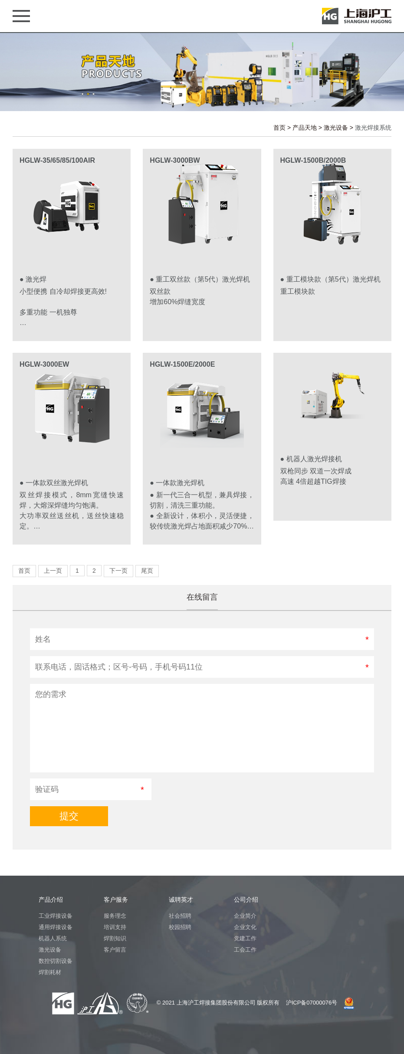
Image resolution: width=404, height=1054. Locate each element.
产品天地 (304, 127)
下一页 (118, 570)
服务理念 (115, 916)
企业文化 (245, 927)
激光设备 (336, 127)
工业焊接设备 (55, 916)
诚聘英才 (181, 899)
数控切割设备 (55, 961)
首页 (279, 127)
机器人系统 (53, 938)
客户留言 (115, 949)
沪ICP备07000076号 (312, 1002)
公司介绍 (246, 899)
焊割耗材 (50, 972)
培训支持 (115, 927)
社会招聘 (180, 916)
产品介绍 (51, 899)
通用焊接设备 (55, 927)
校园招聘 (180, 927)
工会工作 (245, 949)
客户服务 (116, 899)
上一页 (53, 570)
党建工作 (245, 938)
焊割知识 (115, 938)
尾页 (147, 570)
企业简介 (245, 916)
